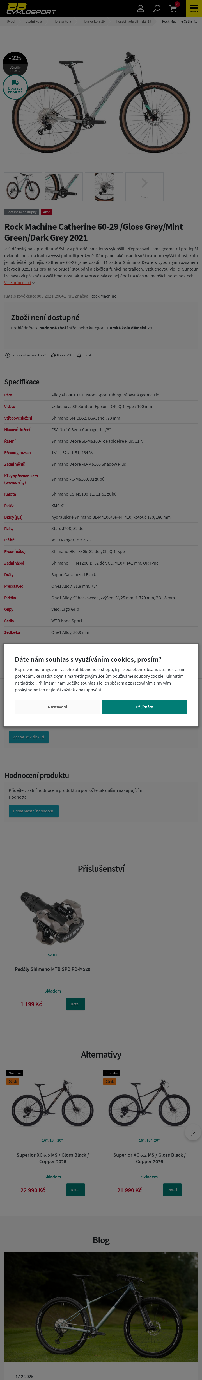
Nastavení (57, 707)
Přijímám (144, 707)
